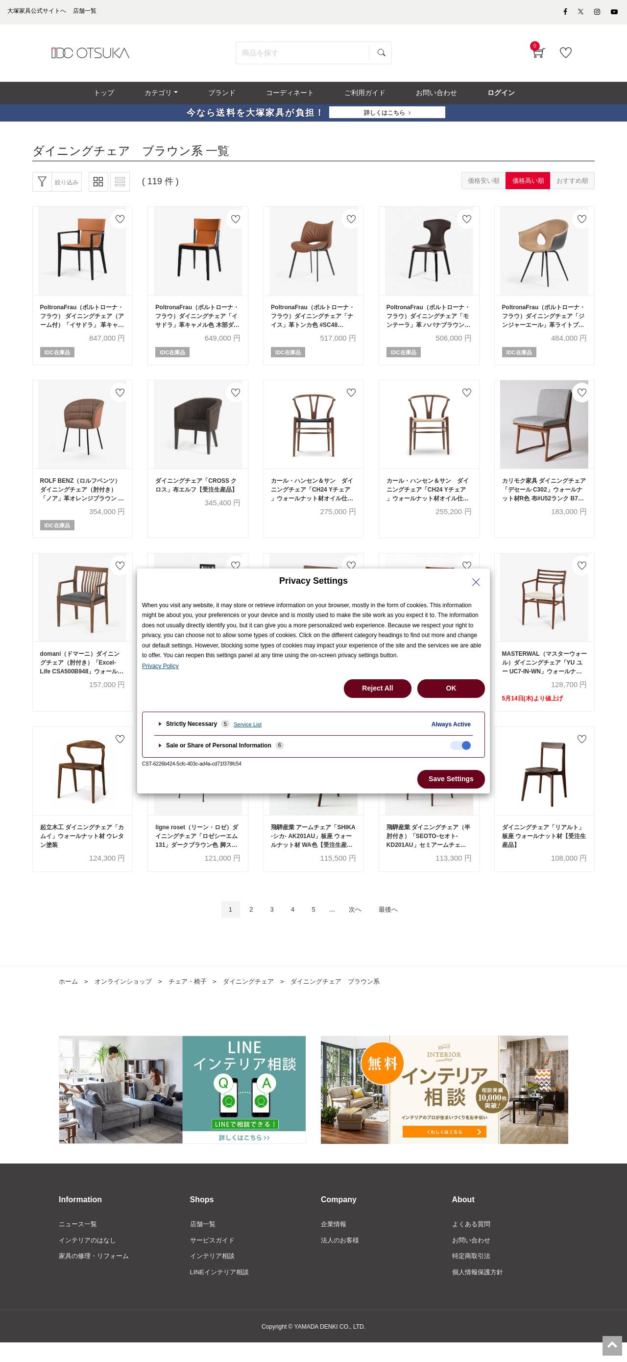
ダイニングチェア (259, 998)
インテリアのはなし (90, 1258)
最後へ (397, 926)
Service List (248, 724)
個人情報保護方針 (479, 1291)
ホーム (69, 998)
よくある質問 (472, 1241)
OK (451, 688)
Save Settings (451, 779)
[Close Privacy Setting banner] (476, 582)
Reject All (377, 688)
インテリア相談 (214, 1275)
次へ (359, 926)
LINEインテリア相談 (221, 1291)
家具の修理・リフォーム (96, 1275)
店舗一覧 (203, 1241)
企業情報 (334, 1241)
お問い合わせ (472, 1258)
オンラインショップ (127, 998)
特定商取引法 (472, 1275)
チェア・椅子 (195, 998)
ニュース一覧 (79, 1241)
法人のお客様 (341, 1258)
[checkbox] (460, 745)
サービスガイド (214, 1258)
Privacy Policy (160, 666)
